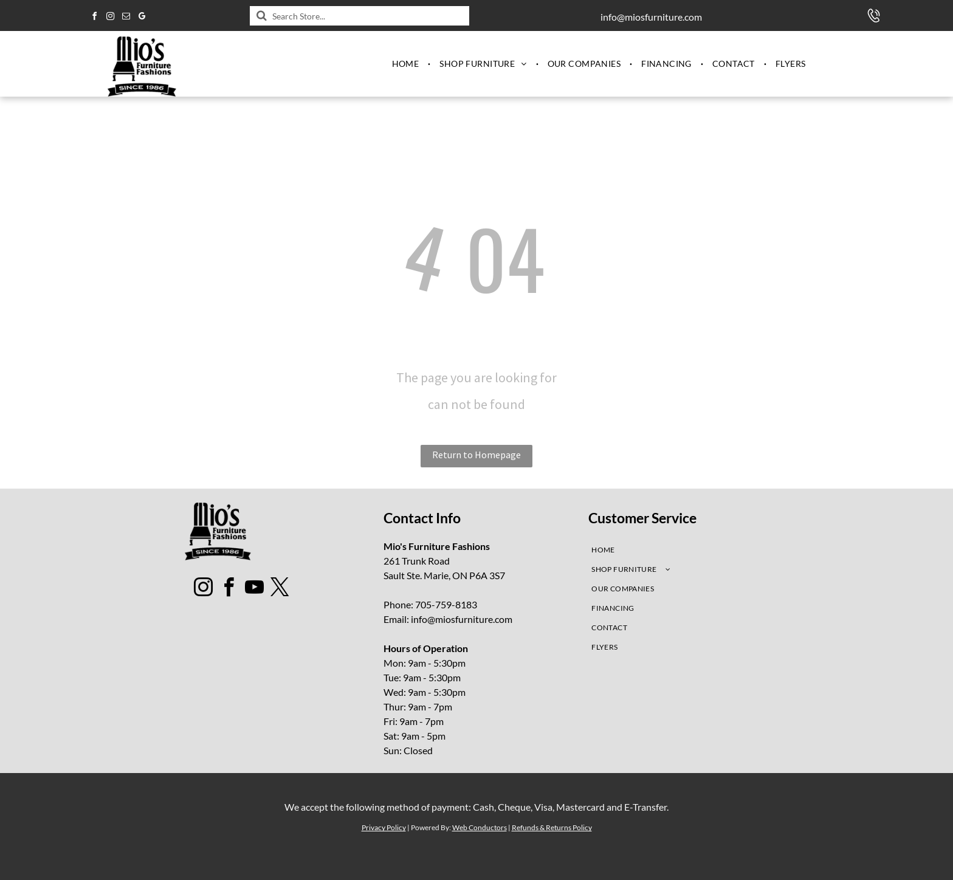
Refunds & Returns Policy (552, 827)
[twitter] (280, 589)
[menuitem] (407, 64)
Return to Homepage (476, 455)
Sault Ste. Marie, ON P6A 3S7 (444, 575)
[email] (126, 18)
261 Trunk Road (417, 560)
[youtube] (255, 589)
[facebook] (94, 18)
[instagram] (110, 18)
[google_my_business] (142, 18)
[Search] (359, 16)
